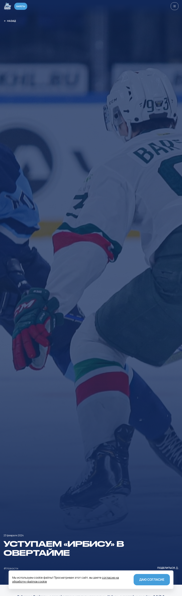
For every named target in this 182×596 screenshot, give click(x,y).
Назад (10, 20)
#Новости (11, 568)
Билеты (20, 6)
